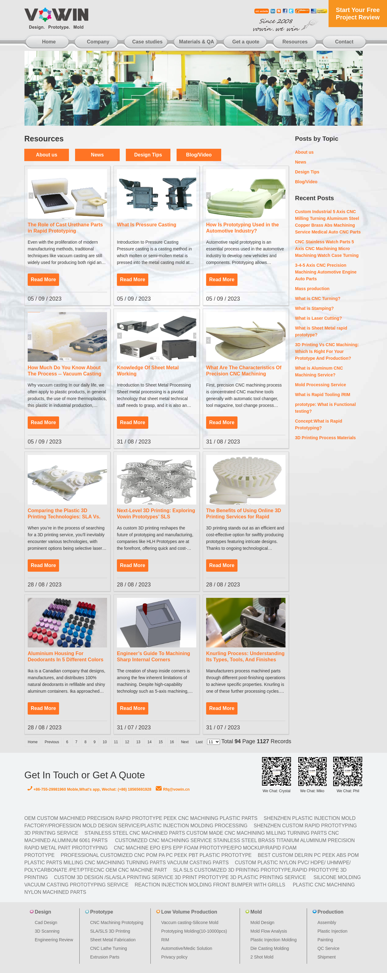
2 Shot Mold (261, 957)
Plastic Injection (332, 931)
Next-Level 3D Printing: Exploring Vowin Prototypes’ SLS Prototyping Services (156, 516)
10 (105, 742)
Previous (52, 742)
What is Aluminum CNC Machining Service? (319, 371)
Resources (295, 41)
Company (98, 41)
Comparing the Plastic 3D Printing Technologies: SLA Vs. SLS (64, 516)
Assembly (326, 922)
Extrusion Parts (104, 957)
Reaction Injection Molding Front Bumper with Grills (210, 884)
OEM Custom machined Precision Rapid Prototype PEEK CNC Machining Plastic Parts (140, 818)
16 (172, 742)
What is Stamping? (314, 308)
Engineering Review (54, 939)
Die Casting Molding (269, 948)
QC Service (328, 948)
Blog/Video (199, 154)
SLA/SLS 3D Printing (110, 931)
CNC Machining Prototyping (116, 922)
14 (149, 742)
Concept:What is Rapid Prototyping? (318, 424)
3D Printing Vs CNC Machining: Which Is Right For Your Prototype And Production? (327, 351)
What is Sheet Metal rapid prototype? (321, 331)
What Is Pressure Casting (146, 224)
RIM (165, 939)
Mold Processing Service (320, 384)
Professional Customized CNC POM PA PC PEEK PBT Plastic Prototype (156, 855)
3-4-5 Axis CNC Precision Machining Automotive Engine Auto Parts (326, 272)
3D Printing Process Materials (325, 437)
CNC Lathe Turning (108, 948)
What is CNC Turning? (318, 298)
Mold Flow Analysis (268, 931)
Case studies (147, 41)
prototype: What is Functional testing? (325, 408)
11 (116, 742)
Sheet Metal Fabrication (113, 939)
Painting (325, 939)
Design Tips (148, 154)
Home (49, 41)
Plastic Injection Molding (273, 939)
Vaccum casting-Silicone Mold (189, 922)
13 (138, 742)
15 (161, 742)
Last (199, 742)
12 (127, 742)
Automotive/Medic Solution (186, 948)
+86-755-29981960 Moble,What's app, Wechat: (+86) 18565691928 (89, 789)
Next (185, 742)
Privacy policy (174, 957)
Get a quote (245, 41)
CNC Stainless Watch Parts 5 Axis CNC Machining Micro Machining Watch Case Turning (327, 248)
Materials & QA (196, 41)
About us (46, 154)
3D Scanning (47, 931)
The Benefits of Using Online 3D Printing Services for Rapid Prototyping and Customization (243, 516)
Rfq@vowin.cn (173, 789)
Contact (344, 41)
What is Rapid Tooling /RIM (322, 394)
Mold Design (262, 922)
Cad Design (46, 922)
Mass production (312, 288)
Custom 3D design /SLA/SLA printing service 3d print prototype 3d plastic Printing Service (180, 877)
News (97, 154)
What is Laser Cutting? (318, 318)
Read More (43, 279)
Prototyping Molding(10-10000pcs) (194, 931)
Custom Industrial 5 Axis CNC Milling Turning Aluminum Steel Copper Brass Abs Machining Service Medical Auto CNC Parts (328, 221)
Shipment (326, 957)
